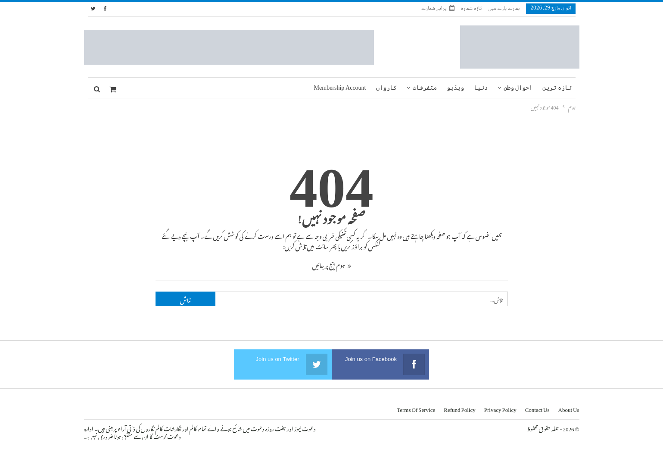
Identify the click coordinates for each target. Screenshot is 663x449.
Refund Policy (460, 408)
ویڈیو (455, 88)
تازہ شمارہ (471, 8)
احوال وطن (518, 88)
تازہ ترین (557, 88)
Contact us (537, 408)
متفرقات (425, 88)
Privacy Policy (500, 408)
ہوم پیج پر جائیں (331, 264)
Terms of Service (416, 408)
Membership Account (340, 88)
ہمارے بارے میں (504, 8)
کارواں (386, 88)
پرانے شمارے (437, 8)
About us (568, 408)
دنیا (481, 88)
